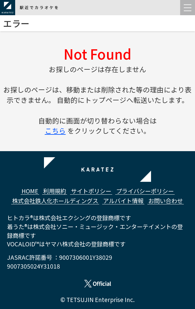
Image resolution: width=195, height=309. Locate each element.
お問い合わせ (165, 201)
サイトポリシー (91, 191)
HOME (30, 191)
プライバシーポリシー (145, 191)
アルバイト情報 (123, 201)
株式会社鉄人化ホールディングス (55, 201)
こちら (55, 130)
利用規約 (54, 191)
